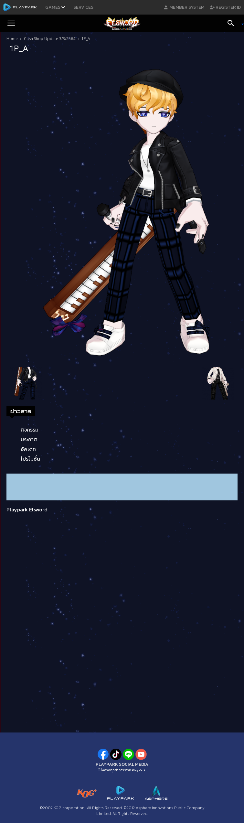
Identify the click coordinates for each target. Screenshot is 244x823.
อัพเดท (28, 449)
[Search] (233, 23)
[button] (11, 23)
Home (12, 38)
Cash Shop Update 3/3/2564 (49, 38)
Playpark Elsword (27, 509)
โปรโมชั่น (30, 459)
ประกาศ (29, 439)
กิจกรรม (29, 429)
